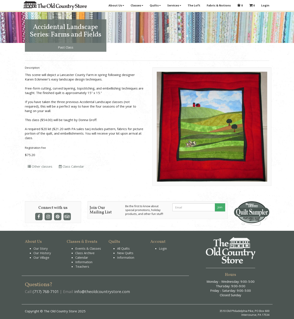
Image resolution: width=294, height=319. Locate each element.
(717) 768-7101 (46, 291)
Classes (137, 5)
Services (174, 5)
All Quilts (123, 248)
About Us (116, 5)
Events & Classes (88, 248)
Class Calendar (71, 166)
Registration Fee (35, 148)
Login (265, 5)
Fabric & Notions (219, 5)
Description (32, 68)
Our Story (40, 248)
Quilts (155, 5)
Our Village (41, 257)
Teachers (82, 266)
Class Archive (85, 253)
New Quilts (125, 253)
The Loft (194, 5)
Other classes (40, 166)
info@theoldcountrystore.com (102, 291)
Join (220, 207)
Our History (42, 253)
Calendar (81, 257)
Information (83, 262)
